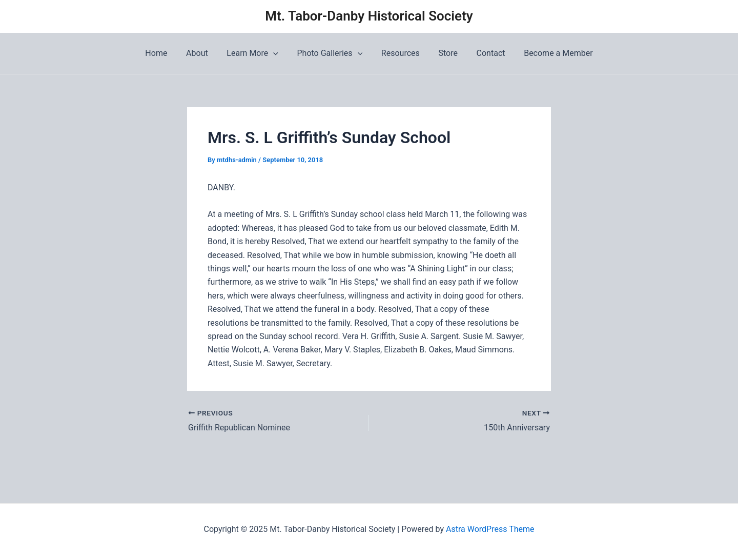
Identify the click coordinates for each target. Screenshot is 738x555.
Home (165, 53)
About (203, 53)
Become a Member (550, 53)
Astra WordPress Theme (490, 529)
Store (444, 53)
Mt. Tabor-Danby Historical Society (369, 16)
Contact (484, 53)
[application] (277, 53)
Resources (399, 53)
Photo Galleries (331, 53)
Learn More (255, 53)
